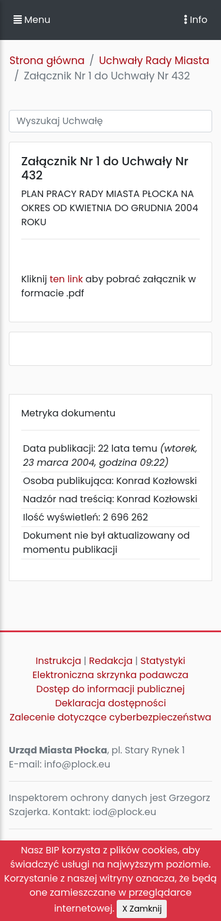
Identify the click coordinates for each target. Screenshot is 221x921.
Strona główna (47, 61)
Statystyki (162, 661)
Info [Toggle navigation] (195, 19)
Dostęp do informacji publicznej (111, 689)
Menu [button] (32, 19)
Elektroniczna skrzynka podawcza (110, 675)
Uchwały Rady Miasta (154, 61)
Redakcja (111, 661)
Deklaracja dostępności (110, 703)
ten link (66, 279)
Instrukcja (58, 661)
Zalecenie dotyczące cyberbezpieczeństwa (110, 717)
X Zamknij (141, 909)
